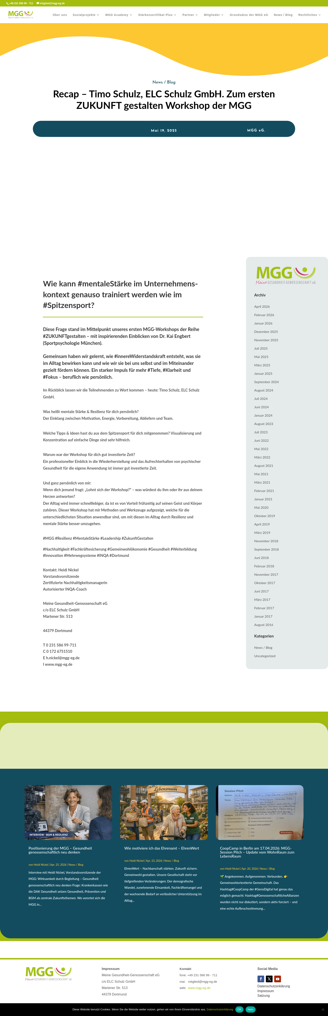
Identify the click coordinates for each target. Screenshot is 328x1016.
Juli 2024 (261, 398)
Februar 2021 (264, 491)
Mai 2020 (261, 507)
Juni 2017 (261, 591)
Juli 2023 (261, 432)
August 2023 (263, 424)
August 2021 (263, 465)
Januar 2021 (263, 499)
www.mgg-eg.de (199, 988)
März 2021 (262, 482)
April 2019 (262, 524)
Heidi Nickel (41, 864)
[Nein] (323, 1009)
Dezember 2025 (266, 332)
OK (239, 1009)
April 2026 (262, 306)
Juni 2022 (261, 440)
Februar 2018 (264, 566)
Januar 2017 (263, 616)
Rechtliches (307, 15)
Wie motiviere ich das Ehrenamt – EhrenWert (161, 848)
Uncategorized (264, 656)
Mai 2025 (261, 357)
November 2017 (266, 574)
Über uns (60, 15)
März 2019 (262, 532)
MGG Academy (116, 15)
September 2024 (266, 382)
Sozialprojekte (84, 15)
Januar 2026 (263, 323)
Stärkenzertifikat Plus (155, 15)
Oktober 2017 (264, 583)
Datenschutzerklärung (274, 986)
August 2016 (263, 625)
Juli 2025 (261, 348)
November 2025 (266, 340)
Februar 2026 (264, 315)
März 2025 (262, 365)
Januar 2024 (263, 415)
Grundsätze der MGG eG (249, 15)
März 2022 (262, 457)
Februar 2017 (264, 608)
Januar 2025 (263, 373)
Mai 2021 (261, 474)
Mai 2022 (261, 449)
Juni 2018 (261, 558)
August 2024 (263, 390)
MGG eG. (256, 130)
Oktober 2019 (264, 516)
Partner (188, 15)
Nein (251, 1009)
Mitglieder (212, 15)
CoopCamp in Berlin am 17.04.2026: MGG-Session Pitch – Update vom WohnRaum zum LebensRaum (257, 852)
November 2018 (266, 541)
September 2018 (266, 549)
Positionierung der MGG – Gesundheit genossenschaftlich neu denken (60, 850)
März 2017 (262, 599)
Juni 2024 (261, 407)
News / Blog (283, 15)
